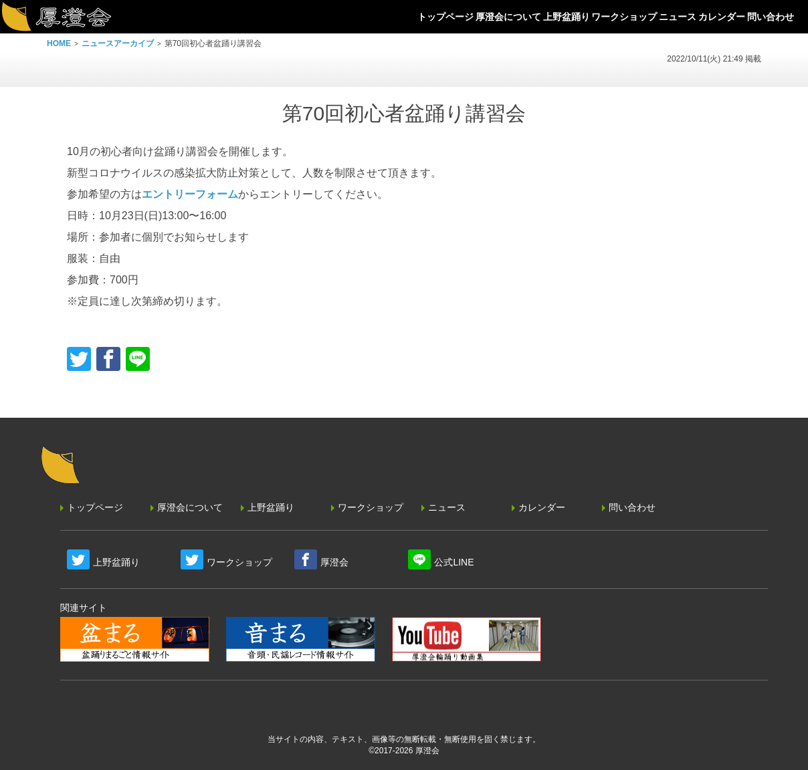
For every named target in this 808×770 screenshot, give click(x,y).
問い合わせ (632, 507)
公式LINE (454, 562)
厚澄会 (334, 562)
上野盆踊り (270, 507)
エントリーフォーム (190, 194)
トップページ (95, 507)
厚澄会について (190, 507)
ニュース (447, 507)
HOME (59, 43)
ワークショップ (370, 507)
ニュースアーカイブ (118, 43)
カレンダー (541, 507)
